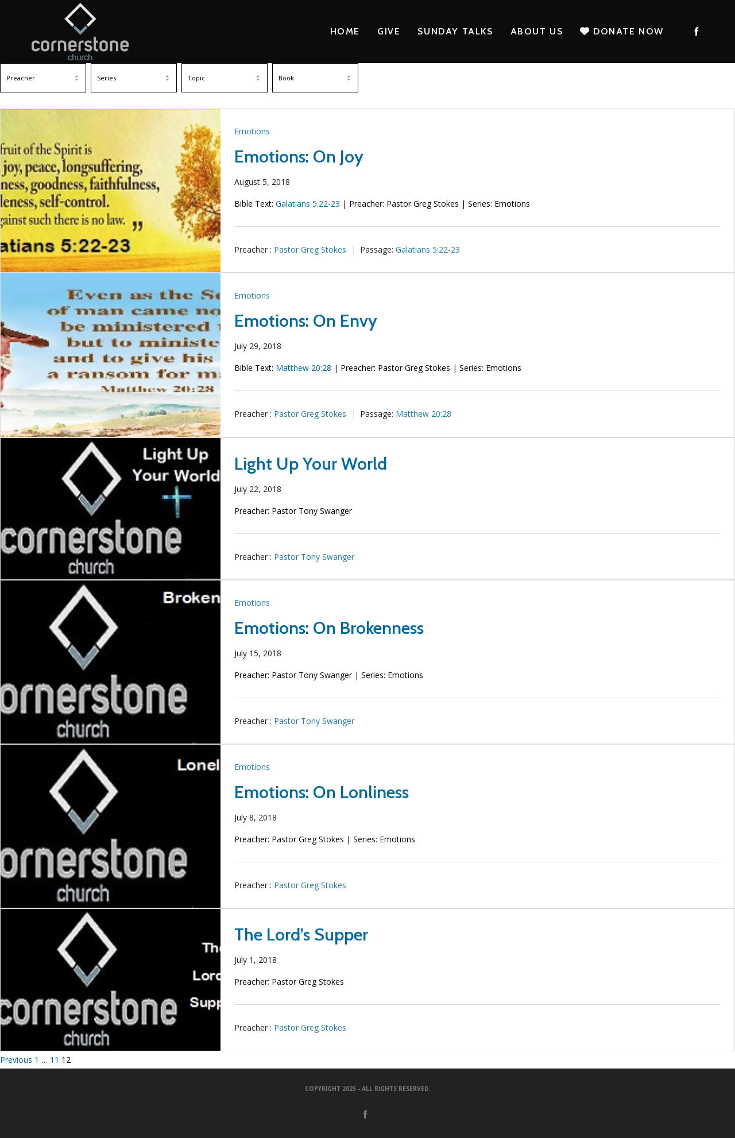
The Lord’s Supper (301, 934)
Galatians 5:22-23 (308, 203)
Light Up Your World (310, 463)
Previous (16, 1059)
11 (54, 1059)
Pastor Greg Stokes (310, 249)
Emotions (252, 131)
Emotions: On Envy (305, 320)
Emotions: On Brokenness (329, 627)
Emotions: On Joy (298, 156)
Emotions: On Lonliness (321, 792)
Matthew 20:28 (303, 367)
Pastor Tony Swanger (314, 556)
